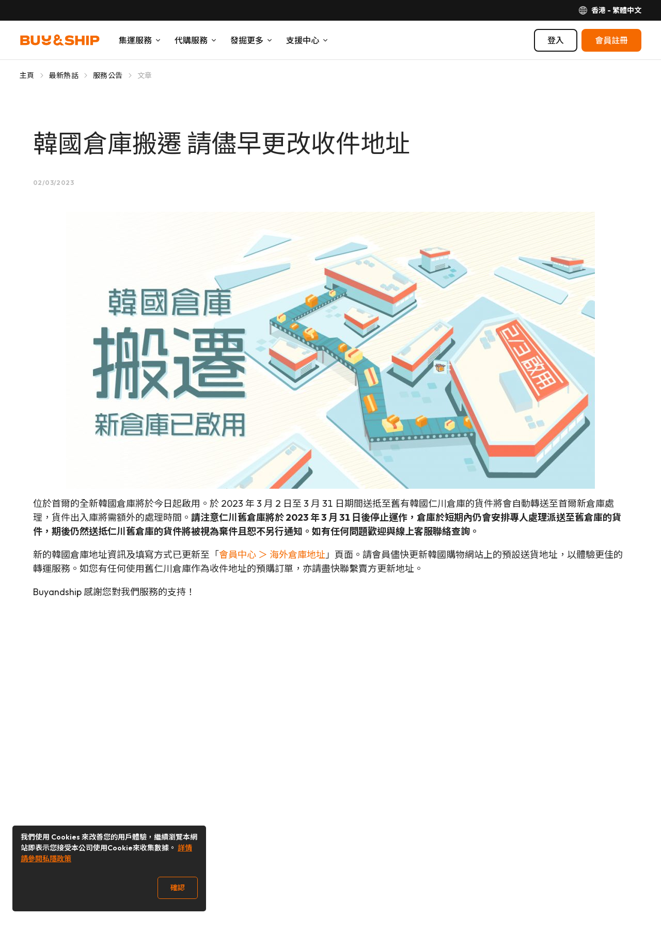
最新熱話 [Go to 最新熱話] (63, 75)
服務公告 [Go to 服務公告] (107, 75)
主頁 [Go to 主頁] (27, 75)
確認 (177, 887)
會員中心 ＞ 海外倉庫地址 (272, 555)
